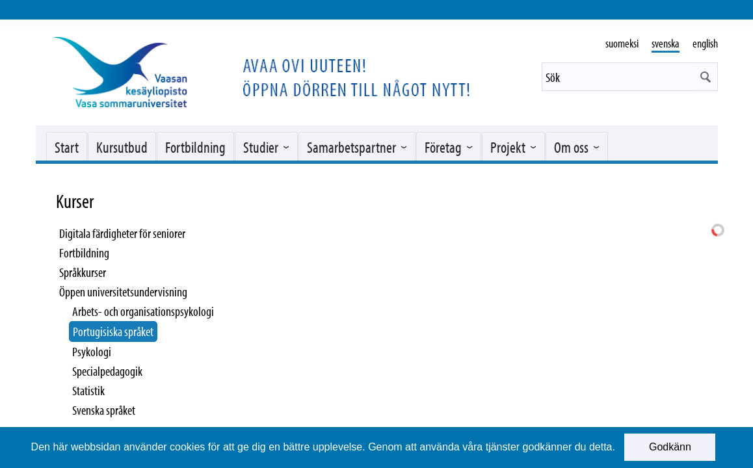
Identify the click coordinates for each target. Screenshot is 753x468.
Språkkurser (82, 272)
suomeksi (622, 43)
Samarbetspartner (351, 147)
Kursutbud (122, 147)
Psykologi (91, 351)
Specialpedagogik (107, 371)
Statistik (88, 390)
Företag (443, 147)
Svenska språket (103, 410)
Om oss (571, 147)
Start (67, 147)
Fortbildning (195, 147)
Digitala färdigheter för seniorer (122, 233)
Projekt (507, 147)
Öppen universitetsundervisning (123, 291)
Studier (260, 147)
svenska (666, 43)
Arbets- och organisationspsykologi (143, 311)
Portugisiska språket (113, 331)
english (705, 43)
